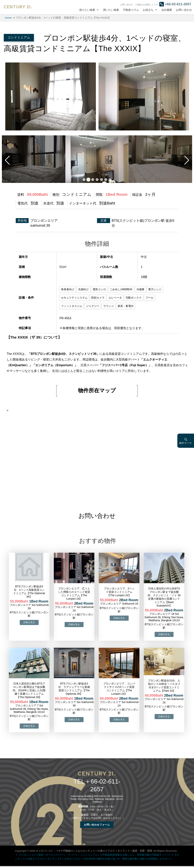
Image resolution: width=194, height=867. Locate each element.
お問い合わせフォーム (97, 824)
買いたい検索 (111, 10)
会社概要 (166, 10)
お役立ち (148, 10)
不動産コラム (131, 10)
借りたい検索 (87, 10)
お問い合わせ (184, 10)
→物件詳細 (29, 622)
